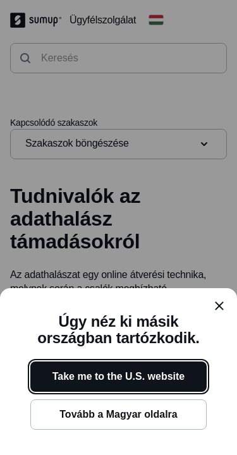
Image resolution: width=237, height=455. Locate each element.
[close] (219, 306)
